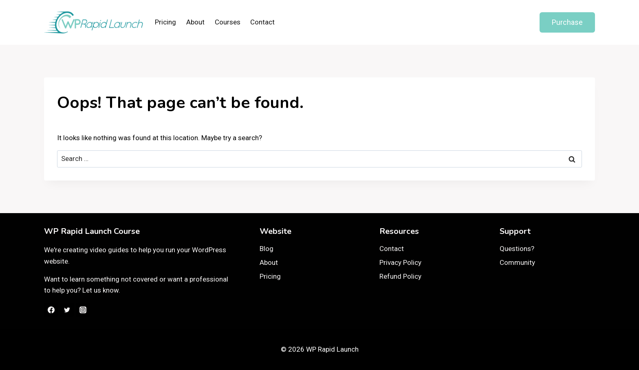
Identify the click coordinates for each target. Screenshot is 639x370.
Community (517, 262)
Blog (266, 248)
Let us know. (101, 290)
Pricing (165, 22)
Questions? (517, 248)
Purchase (567, 22)
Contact (262, 22)
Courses (227, 22)
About (195, 22)
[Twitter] (67, 310)
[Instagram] (83, 310)
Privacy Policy (400, 262)
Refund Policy (400, 276)
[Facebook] (51, 310)
